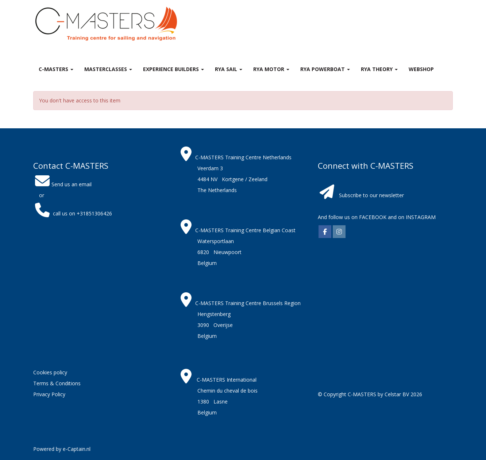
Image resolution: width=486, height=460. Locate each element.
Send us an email (62, 184)
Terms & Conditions (57, 383)
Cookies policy (50, 372)
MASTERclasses (108, 69)
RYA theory (379, 69)
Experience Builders (173, 69)
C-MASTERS (56, 69)
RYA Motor (271, 69)
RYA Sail (228, 69)
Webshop (421, 69)
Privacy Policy (49, 394)
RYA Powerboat (325, 69)
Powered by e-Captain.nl (61, 448)
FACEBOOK (372, 217)
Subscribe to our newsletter (371, 195)
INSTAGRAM (421, 217)
